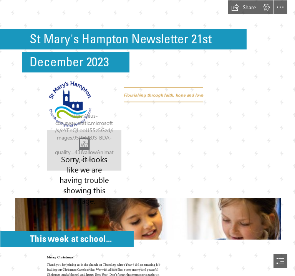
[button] (243, 7)
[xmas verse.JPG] (84, 150)
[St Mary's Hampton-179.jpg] (147, 212)
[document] (147, 138)
